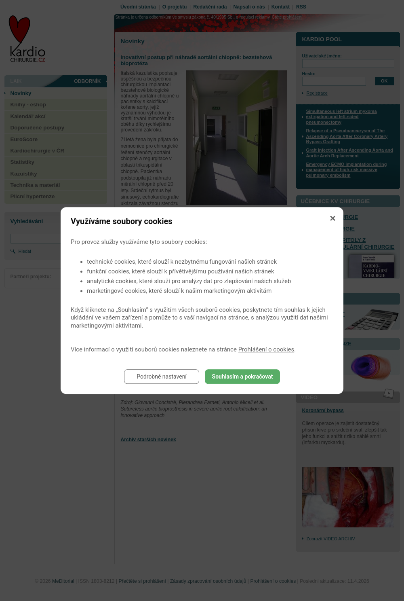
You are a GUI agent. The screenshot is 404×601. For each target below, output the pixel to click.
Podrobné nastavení (162, 376)
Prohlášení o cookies (266, 349)
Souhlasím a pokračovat (242, 376)
